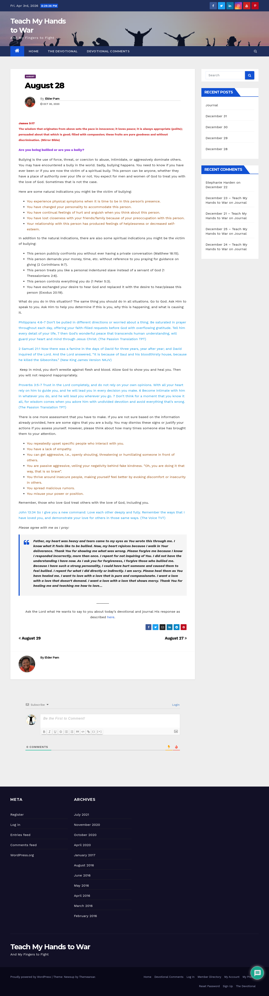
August (30, 76)
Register (17, 815)
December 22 (216, 187)
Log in (15, 825)
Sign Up (228, 986)
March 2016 (83, 906)
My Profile (249, 976)
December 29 (217, 138)
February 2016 (85, 916)
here (110, 617)
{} (95, 731)
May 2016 (81, 885)
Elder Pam (52, 98)
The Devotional (63, 51)
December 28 (216, 149)
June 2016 (82, 875)
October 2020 (85, 835)
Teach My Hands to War (50, 946)
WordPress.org (22, 855)
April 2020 (82, 845)
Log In (191, 976)
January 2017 (84, 855)
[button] (255, 51)
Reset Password (209, 986)
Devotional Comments (108, 51)
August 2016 (84, 865)
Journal (212, 105)
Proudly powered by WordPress (31, 976)
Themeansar (87, 976)
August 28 (44, 85)
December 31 (216, 116)
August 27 (176, 638)
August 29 (30, 638)
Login (175, 704)
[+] (101, 731)
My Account (232, 976)
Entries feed (20, 835)
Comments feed (23, 845)
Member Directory (209, 976)
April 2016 (82, 896)
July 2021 (81, 815)
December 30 (217, 127)
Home (34, 51)
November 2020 (87, 825)
